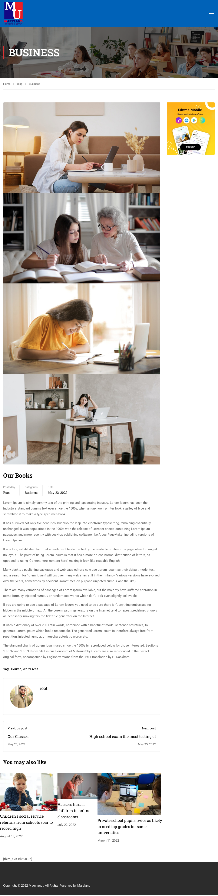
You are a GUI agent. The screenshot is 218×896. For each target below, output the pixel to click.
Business (34, 84)
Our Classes (18, 737)
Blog (19, 84)
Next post (149, 729)
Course (16, 670)
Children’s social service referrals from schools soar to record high (26, 823)
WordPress (30, 670)
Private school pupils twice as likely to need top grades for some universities (130, 827)
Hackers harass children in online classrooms (73, 811)
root (6, 493)
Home (6, 84)
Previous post (17, 729)
